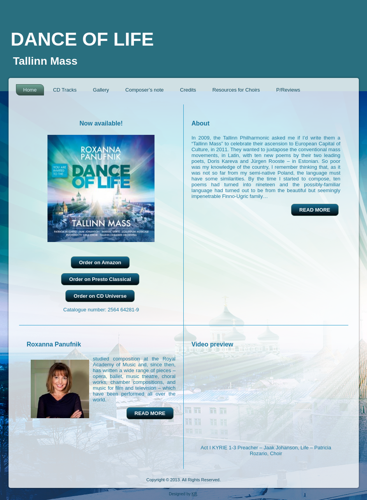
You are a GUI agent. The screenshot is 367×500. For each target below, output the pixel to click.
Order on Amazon (100, 262)
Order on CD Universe (100, 296)
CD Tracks (65, 90)
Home (30, 90)
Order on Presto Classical (100, 279)
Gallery (101, 90)
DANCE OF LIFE (82, 39)
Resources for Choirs (236, 90)
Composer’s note (144, 90)
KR (194, 494)
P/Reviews (288, 90)
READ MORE (314, 210)
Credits (188, 90)
